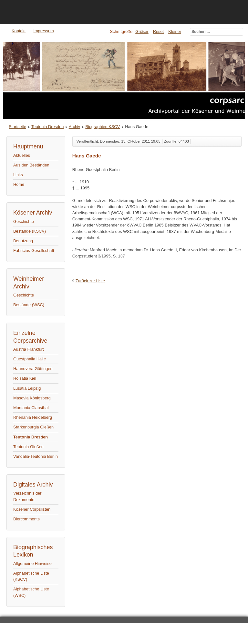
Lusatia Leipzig (27, 388)
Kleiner (174, 31)
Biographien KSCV (102, 126)
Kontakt (19, 30)
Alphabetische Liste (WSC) (31, 592)
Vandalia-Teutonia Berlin (35, 456)
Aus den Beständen (31, 165)
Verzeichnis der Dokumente (27, 496)
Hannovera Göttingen (33, 368)
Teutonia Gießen (28, 446)
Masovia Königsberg (32, 398)
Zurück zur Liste (90, 280)
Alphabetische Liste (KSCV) (31, 576)
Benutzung (23, 240)
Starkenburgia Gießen (33, 427)
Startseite (17, 126)
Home (18, 184)
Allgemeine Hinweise (32, 563)
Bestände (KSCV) (29, 231)
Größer (142, 31)
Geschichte (23, 221)
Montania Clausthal (31, 407)
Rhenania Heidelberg (32, 417)
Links (18, 174)
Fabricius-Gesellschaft (33, 250)
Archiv (74, 126)
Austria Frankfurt (28, 349)
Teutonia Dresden (47, 126)
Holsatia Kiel (24, 378)
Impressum (43, 30)
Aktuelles (21, 155)
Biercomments (26, 519)
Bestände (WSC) (28, 304)
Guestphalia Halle (29, 359)
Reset (158, 31)
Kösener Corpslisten (31, 509)
